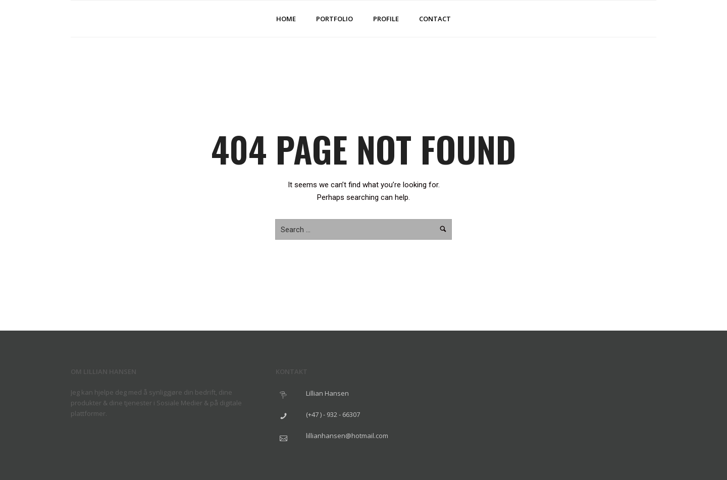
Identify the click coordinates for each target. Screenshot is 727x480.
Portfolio (334, 18)
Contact (435, 18)
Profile (386, 18)
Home (286, 18)
